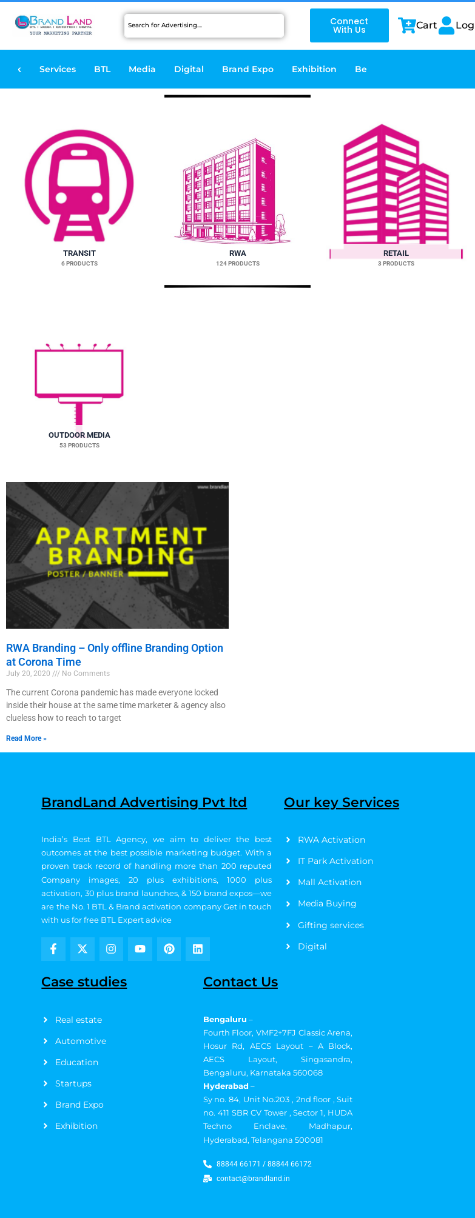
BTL (102, 69)
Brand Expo (248, 69)
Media (142, 69)
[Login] (446, 25)
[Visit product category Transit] (79, 192)
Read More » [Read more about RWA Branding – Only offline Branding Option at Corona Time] (26, 738)
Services (57, 69)
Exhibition (314, 69)
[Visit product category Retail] (396, 192)
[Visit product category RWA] (237, 192)
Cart (426, 25)
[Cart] (407, 25)
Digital (189, 69)
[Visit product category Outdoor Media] (79, 391)
